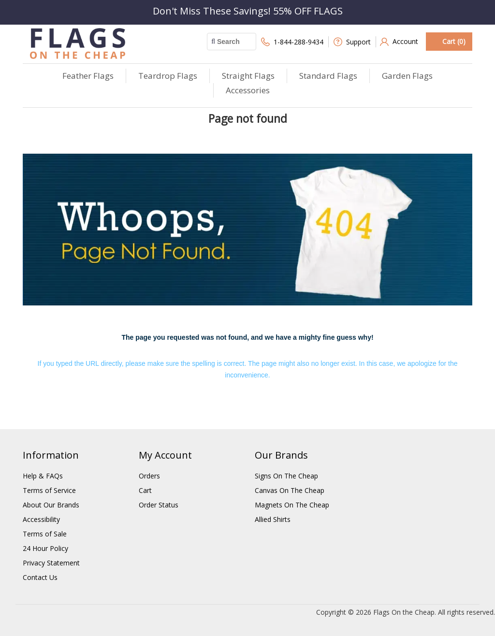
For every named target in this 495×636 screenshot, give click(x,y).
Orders (149, 475)
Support (352, 41)
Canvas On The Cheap (289, 490)
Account (399, 41)
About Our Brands (51, 504)
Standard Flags (328, 75)
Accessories (248, 90)
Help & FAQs (43, 475)
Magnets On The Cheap (292, 504)
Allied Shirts (273, 519)
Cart (145, 490)
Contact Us (40, 577)
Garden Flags (407, 75)
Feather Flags (88, 75)
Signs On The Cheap (286, 475)
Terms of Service (49, 490)
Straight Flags (248, 75)
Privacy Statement (51, 562)
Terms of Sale (45, 533)
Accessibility (41, 519)
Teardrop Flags (167, 75)
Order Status (158, 504)
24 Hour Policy (45, 548)
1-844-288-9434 (292, 41)
